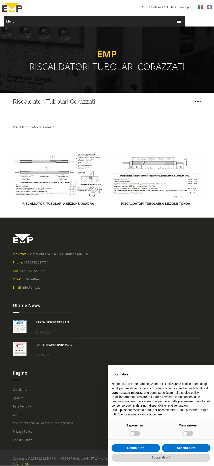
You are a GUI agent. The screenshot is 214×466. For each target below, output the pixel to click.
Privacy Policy (22, 431)
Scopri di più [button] (161, 457)
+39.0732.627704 (36, 262)
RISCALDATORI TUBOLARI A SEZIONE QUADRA (58, 203)
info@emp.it (181, 7)
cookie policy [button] (190, 392)
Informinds (21, 463)
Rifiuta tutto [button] (136, 448)
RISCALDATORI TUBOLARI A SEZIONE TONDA (155, 203)
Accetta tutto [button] (186, 448)
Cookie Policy (22, 440)
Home (196, 102)
